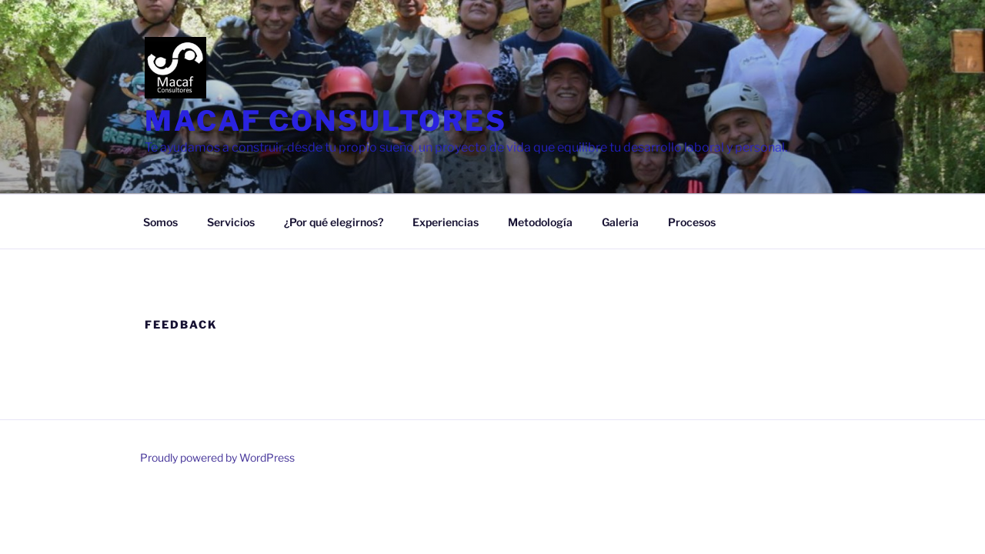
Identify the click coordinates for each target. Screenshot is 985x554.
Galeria (620, 222)
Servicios (231, 222)
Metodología (540, 222)
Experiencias (445, 222)
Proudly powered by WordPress (217, 457)
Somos (160, 222)
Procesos (692, 222)
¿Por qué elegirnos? (333, 222)
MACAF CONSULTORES (326, 121)
